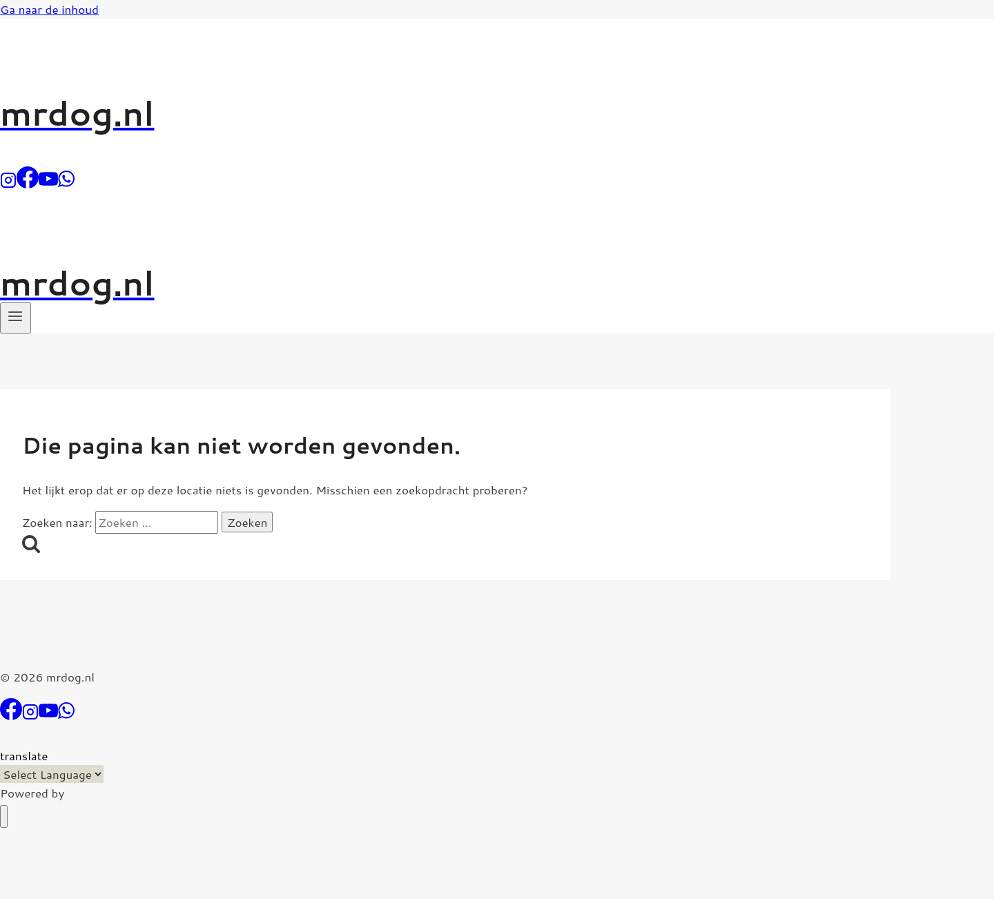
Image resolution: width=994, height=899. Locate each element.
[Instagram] (8, 183)
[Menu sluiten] (4, 816)
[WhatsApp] (66, 183)
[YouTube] (48, 183)
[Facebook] (28, 183)
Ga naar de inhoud (49, 9)
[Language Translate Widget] (52, 774)
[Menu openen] (15, 317)
